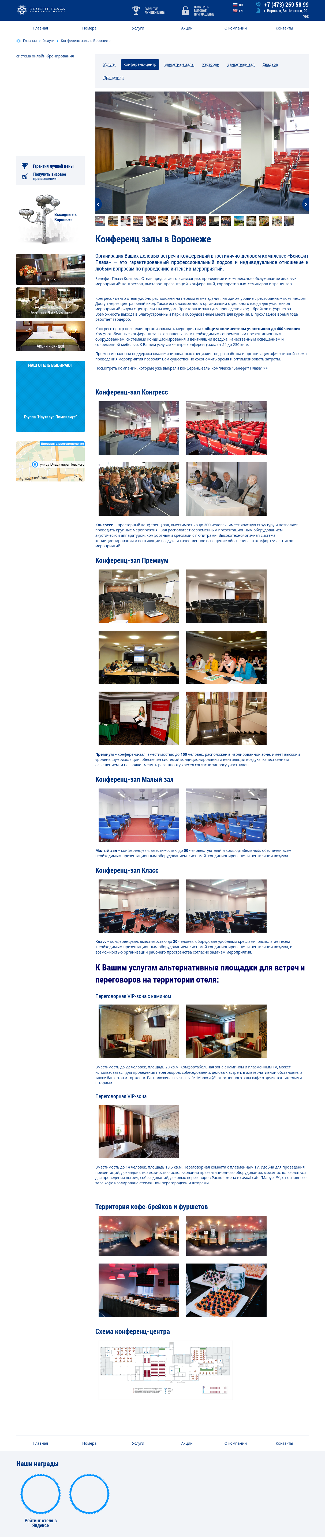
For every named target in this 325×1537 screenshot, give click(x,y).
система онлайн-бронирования (45, 56)
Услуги (138, 28)
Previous (98, 204)
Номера (89, 28)
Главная (40, 28)
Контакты (284, 28)
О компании (236, 28)
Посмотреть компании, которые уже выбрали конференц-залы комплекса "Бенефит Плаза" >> (181, 368)
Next (305, 204)
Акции (187, 28)
